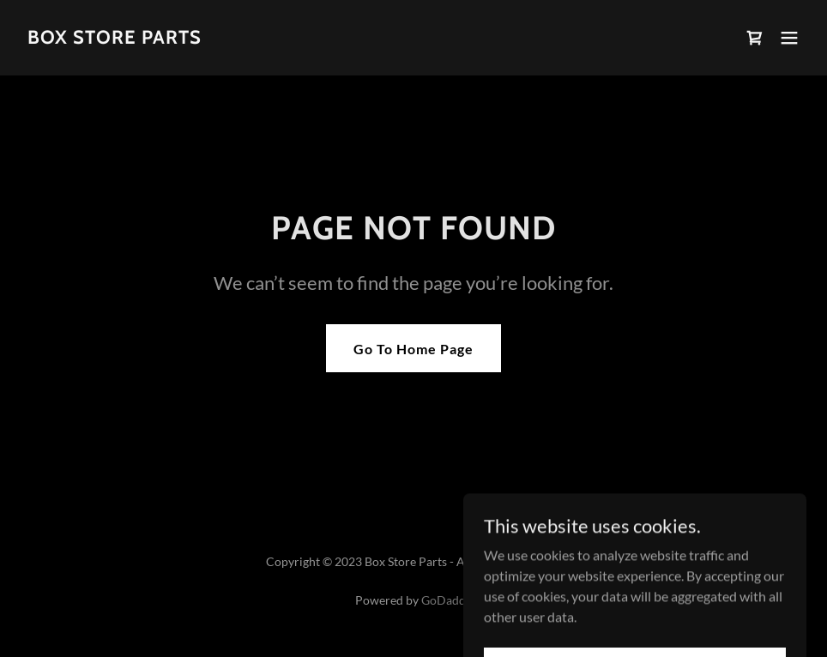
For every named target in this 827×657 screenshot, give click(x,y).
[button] (789, 38)
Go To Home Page (413, 349)
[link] (114, 38)
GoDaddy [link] (446, 600)
